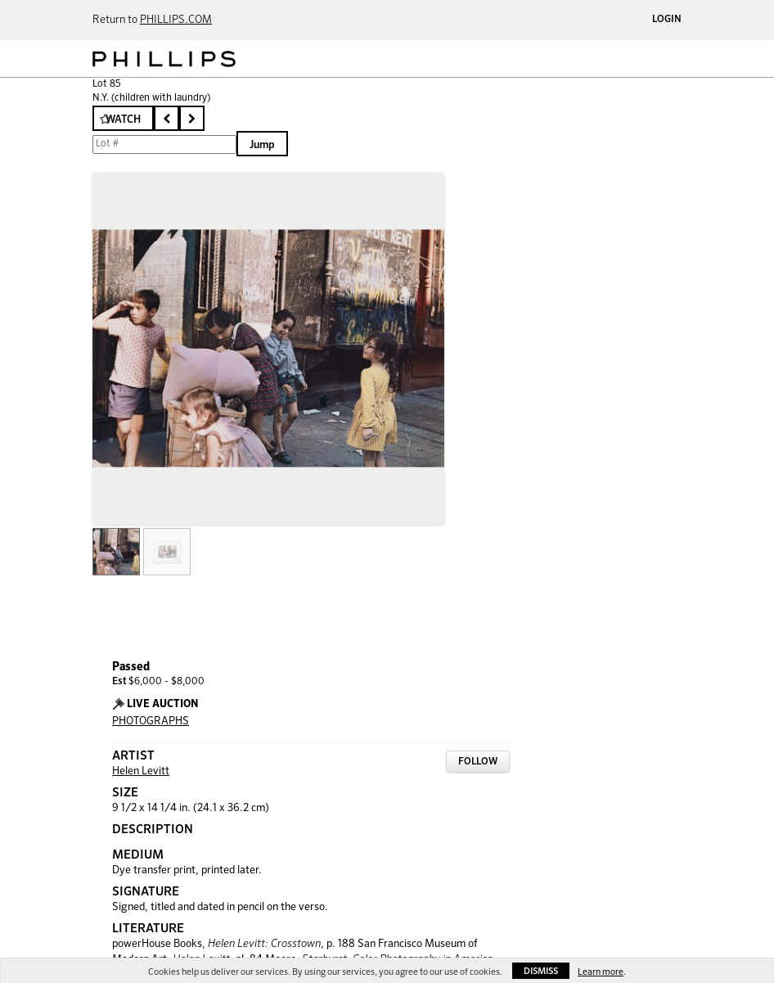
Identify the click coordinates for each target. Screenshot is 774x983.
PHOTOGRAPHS (150, 721)
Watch (123, 120)
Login (667, 20)
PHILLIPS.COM (176, 20)
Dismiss (541, 971)
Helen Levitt (140, 771)
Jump (262, 145)
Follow (477, 762)
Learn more (600, 971)
